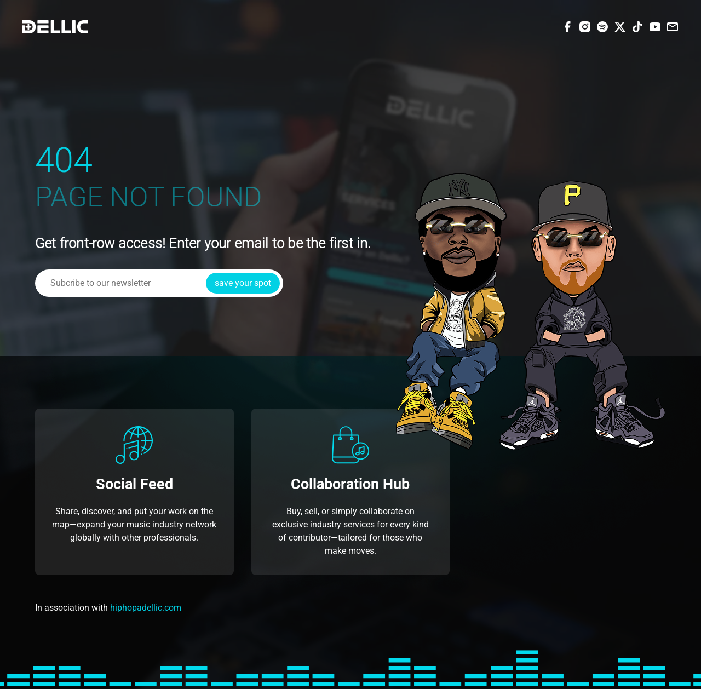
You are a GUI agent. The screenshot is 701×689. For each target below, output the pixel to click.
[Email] (672, 26)
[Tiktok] (637, 26)
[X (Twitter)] (620, 26)
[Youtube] (655, 26)
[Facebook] (567, 26)
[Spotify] (602, 26)
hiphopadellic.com (145, 607)
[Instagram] (584, 26)
